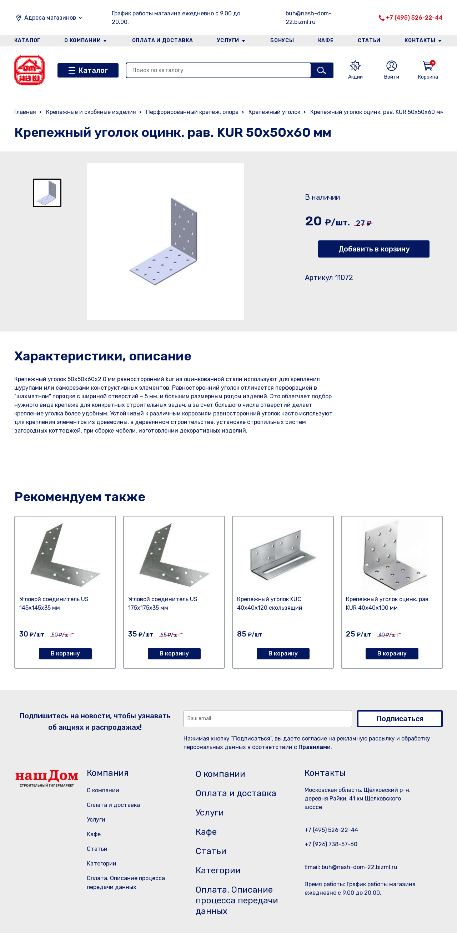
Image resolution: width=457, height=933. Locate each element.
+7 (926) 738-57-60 (331, 844)
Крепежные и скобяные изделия (91, 112)
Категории (101, 863)
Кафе (326, 41)
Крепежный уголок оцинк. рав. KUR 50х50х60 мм (377, 112)
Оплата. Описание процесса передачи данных (237, 900)
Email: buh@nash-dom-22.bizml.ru (351, 867)
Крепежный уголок (274, 112)
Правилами (314, 747)
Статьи (369, 41)
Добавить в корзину (374, 249)
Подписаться (399, 718)
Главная (25, 112)
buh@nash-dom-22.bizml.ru (309, 17)
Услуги (228, 41)
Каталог (27, 41)
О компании (82, 41)
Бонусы (282, 41)
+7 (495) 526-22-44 (414, 17)
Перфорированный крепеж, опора (192, 112)
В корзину (65, 653)
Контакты (420, 41)
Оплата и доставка (162, 41)
